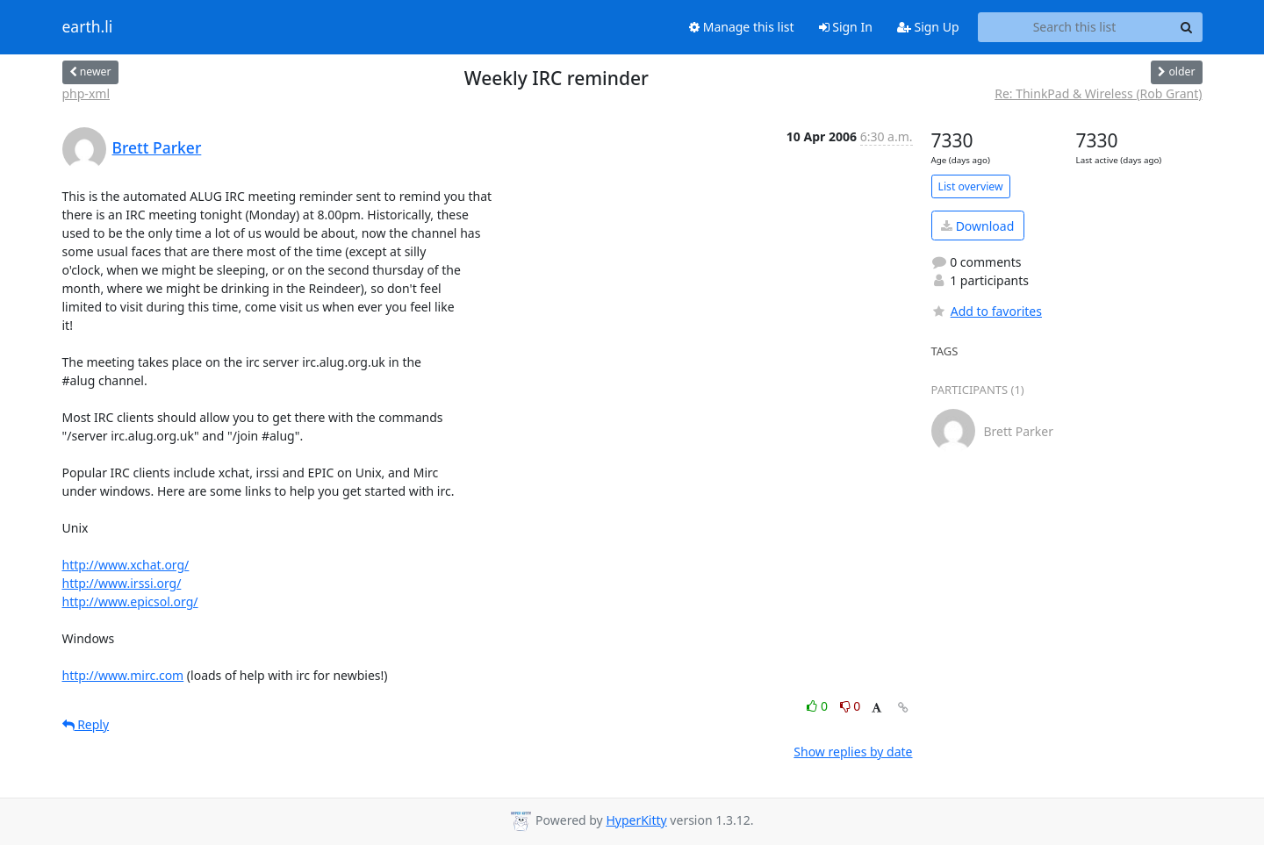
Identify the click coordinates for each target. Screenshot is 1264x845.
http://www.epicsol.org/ (130, 601)
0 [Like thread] (818, 706)
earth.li (87, 27)
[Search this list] (1075, 27)
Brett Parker (157, 147)
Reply (86, 724)
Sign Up (928, 26)
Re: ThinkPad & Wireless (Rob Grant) (1098, 93)
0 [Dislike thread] (850, 706)
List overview (970, 186)
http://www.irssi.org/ (122, 583)
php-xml (86, 93)
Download (977, 226)
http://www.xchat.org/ (126, 564)
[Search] (1187, 27)
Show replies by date (853, 751)
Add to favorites (986, 311)
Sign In (846, 26)
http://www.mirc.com (123, 675)
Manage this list (741, 26)
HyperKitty (636, 820)
